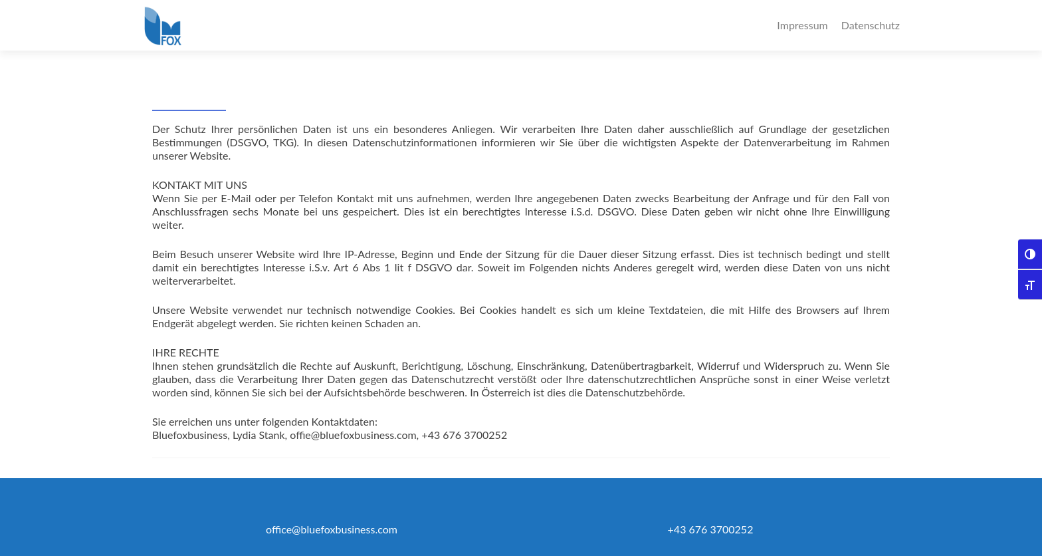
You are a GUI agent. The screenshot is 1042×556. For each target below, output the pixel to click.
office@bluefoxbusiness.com (331, 529)
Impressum (802, 25)
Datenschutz (870, 25)
